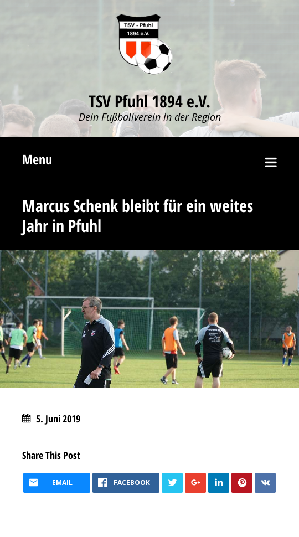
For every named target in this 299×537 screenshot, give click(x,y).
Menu (37, 159)
